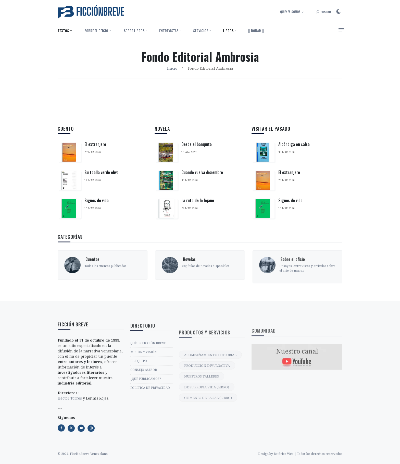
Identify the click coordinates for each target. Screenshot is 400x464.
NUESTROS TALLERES (201, 433)
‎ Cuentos (91, 285)
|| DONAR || (256, 30)
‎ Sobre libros (133, 30)
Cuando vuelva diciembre (202, 175)
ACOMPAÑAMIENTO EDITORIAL (210, 412)
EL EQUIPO (138, 409)
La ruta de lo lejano (197, 203)
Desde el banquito (196, 147)
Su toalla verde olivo (101, 172)
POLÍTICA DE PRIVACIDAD (150, 436)
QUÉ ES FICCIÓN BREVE (148, 391)
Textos (63, 30)
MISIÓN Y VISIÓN (143, 400)
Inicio (172, 68)
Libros (228, 30)
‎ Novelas (189, 285)
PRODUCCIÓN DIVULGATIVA (207, 423)
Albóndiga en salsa (294, 156)
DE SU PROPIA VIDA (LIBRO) (206, 444)
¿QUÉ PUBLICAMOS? (145, 427)
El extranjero (95, 144)
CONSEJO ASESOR (143, 418)
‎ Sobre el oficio (96, 30)
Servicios (200, 30)
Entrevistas (168, 30)
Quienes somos (290, 11)
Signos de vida (96, 200)
